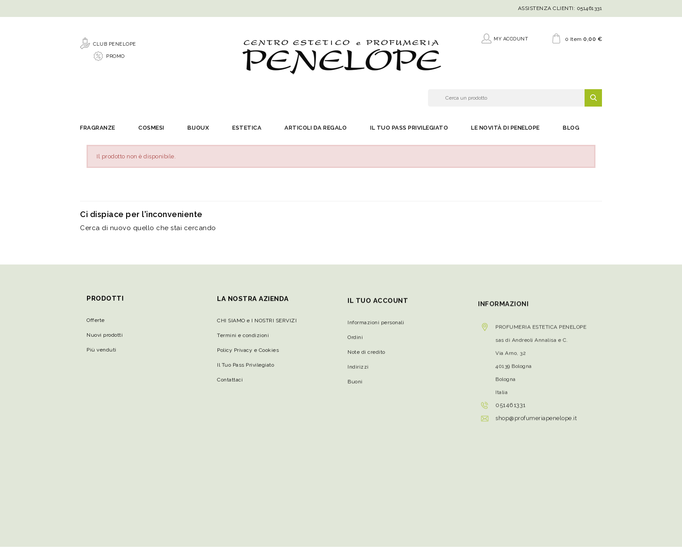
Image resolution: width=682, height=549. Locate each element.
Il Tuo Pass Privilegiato (409, 130)
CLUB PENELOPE (114, 43)
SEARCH (593, 99)
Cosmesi (151, 130)
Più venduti (102, 354)
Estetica (246, 130)
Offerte (96, 324)
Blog (571, 130)
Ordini (355, 348)
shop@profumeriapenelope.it (536, 435)
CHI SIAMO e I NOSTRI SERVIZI (257, 327)
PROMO (115, 55)
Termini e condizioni (243, 342)
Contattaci (230, 386)
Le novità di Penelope (505, 130)
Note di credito (366, 363)
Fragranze (97, 130)
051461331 (589, 8)
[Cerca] (515, 99)
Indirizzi (358, 378)
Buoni (355, 393)
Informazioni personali (376, 334)
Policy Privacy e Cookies (248, 357)
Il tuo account (378, 311)
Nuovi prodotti (105, 339)
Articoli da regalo (315, 130)
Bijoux (198, 130)
